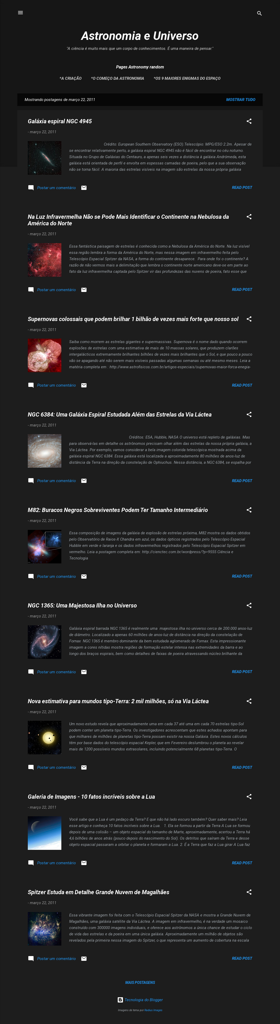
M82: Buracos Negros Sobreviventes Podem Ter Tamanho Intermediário (118, 510)
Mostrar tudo (240, 99)
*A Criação (71, 78)
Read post (242, 187)
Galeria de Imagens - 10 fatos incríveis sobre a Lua (91, 796)
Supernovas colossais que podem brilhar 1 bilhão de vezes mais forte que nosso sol (133, 319)
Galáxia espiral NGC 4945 (60, 121)
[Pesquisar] (259, 14)
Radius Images (153, 1010)
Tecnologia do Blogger (140, 1000)
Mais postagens (140, 982)
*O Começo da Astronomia (117, 78)
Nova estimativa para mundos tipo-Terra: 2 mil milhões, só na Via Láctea (118, 701)
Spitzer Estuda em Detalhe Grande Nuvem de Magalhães (98, 892)
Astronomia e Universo (140, 36)
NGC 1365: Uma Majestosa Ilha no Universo (82, 605)
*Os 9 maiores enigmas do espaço (187, 78)
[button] (249, 122)
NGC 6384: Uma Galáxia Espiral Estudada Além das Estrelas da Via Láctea (120, 414)
